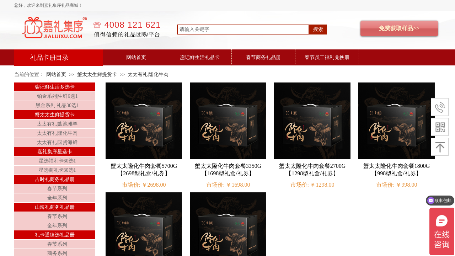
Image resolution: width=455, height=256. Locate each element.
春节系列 (57, 188)
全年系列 (57, 198)
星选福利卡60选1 (57, 161)
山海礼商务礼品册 (55, 207)
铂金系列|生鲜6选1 (57, 96)
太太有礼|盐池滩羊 (57, 124)
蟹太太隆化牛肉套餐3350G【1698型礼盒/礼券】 (228, 169)
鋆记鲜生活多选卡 (55, 87)
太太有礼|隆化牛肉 (148, 74)
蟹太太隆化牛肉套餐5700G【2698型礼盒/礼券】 (144, 169)
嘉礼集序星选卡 (54, 151)
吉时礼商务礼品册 (55, 179)
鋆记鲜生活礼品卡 (200, 57)
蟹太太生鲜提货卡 (97, 74)
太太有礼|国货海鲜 (57, 142)
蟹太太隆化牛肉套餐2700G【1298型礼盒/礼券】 (312, 169)
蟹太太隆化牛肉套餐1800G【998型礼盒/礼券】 (396, 169)
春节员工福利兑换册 (327, 57)
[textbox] (243, 29)
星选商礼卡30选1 (57, 170)
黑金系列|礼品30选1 (57, 105)
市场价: (131, 185)
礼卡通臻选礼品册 (55, 235)
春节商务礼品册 (263, 57)
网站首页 (136, 57)
